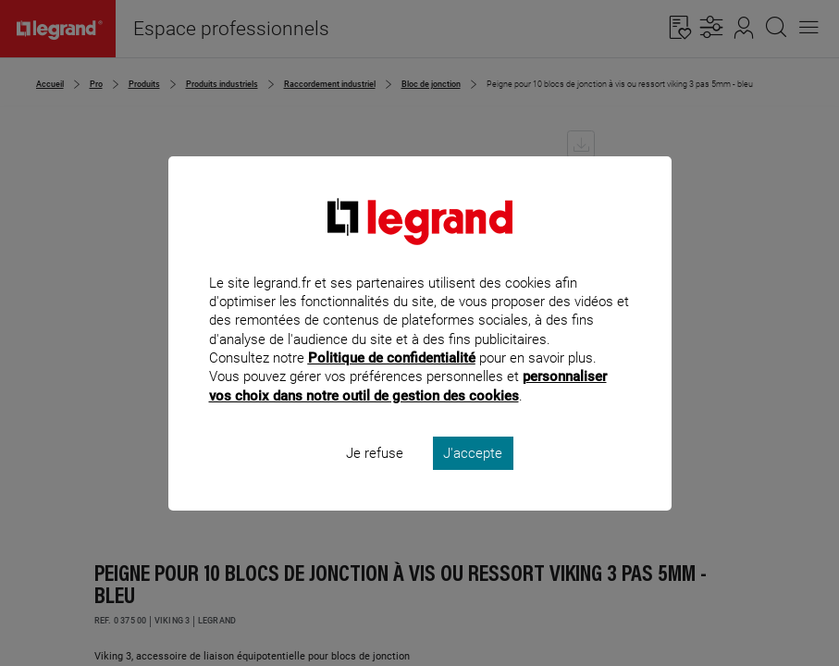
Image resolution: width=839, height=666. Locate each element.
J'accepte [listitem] (472, 477)
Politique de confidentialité (391, 383)
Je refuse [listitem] (374, 477)
